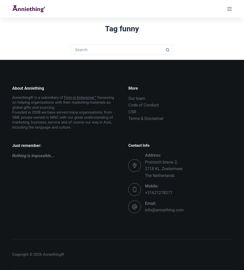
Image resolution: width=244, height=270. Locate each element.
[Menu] (229, 9)
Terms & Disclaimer (145, 118)
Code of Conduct (143, 105)
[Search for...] (117, 50)
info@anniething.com (164, 210)
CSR (132, 112)
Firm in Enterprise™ (80, 97)
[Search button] (168, 50)
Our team (136, 98)
